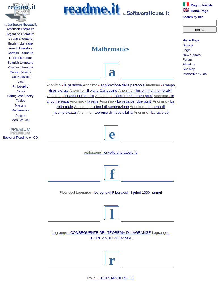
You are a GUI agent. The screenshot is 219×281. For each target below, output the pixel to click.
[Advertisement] (200, 107)
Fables (20, 100)
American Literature (20, 29)
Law (21, 81)
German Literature (20, 53)
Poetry (20, 91)
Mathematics (20, 110)
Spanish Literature (20, 62)
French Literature (20, 48)
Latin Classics (20, 76)
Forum (187, 59)
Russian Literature (20, 67)
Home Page (191, 40)
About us (189, 64)
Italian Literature (20, 57)
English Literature (20, 43)
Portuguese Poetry (20, 96)
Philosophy (20, 86)
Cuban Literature (20, 38)
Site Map (189, 69)
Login (186, 50)
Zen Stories (20, 120)
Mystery (20, 105)
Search (188, 45)
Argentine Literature (20, 34)
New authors (192, 55)
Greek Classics (20, 72)
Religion (20, 115)
